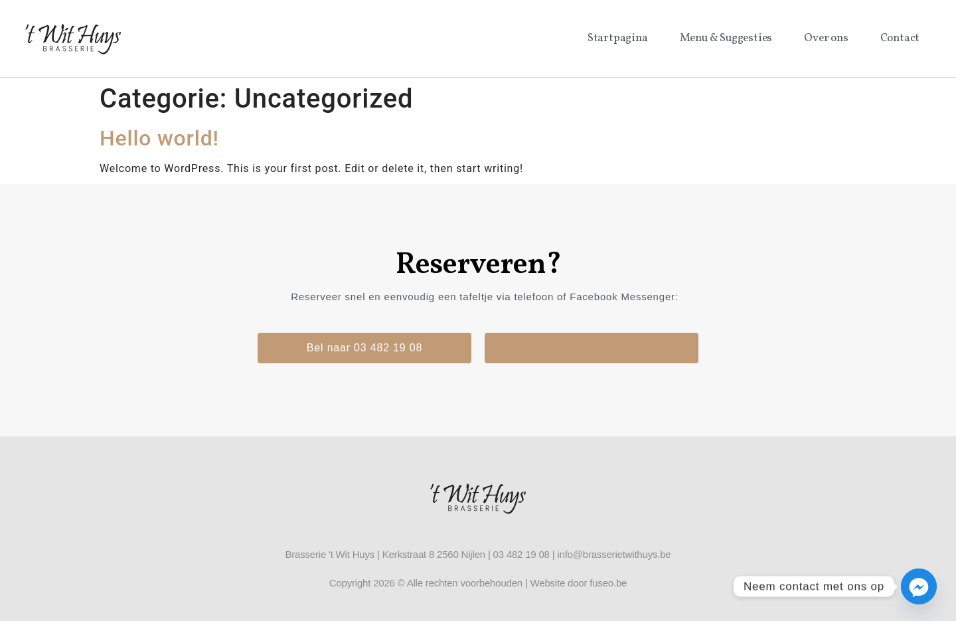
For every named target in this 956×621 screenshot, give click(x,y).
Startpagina (618, 38)
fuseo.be (608, 582)
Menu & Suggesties (726, 38)
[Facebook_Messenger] (919, 586)
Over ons (826, 38)
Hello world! (159, 138)
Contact (900, 38)
